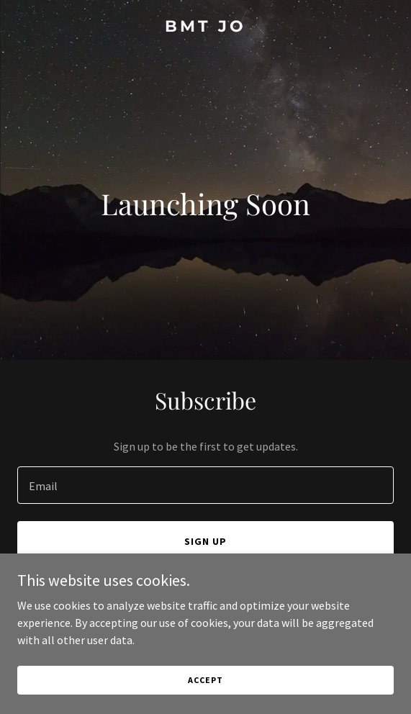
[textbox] (205, 485)
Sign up (205, 541)
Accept (205, 679)
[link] (205, 27)
